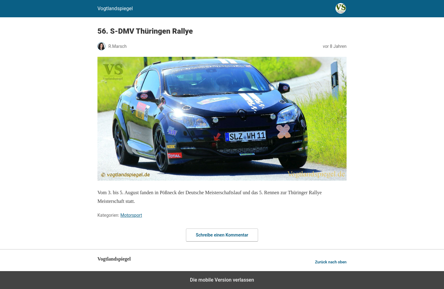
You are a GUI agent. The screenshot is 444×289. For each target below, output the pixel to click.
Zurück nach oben (331, 262)
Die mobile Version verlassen (222, 280)
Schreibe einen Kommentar (222, 234)
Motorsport (131, 215)
